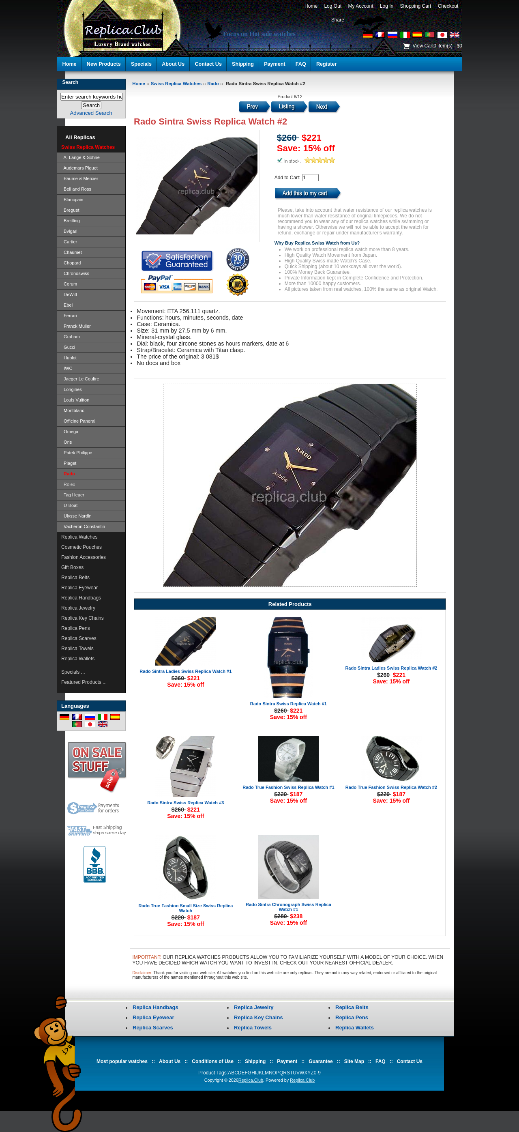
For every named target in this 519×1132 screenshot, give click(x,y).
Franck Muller (76, 326)
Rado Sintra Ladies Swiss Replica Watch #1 (185, 671)
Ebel (67, 305)
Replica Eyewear (79, 588)
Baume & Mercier (79, 178)
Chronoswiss (75, 273)
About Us (173, 64)
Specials (141, 64)
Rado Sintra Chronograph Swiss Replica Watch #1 (288, 907)
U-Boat (69, 505)
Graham (70, 336)
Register (326, 64)
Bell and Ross (76, 189)
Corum (69, 283)
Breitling (70, 220)
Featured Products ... (84, 682)
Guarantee (320, 1061)
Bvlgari (69, 231)
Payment (274, 64)
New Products (104, 64)
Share (337, 20)
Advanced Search (91, 113)
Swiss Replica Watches (176, 83)
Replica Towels (77, 648)
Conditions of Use (213, 1061)
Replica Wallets (77, 659)
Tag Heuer (72, 494)
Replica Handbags (81, 598)
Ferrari (69, 315)
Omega (69, 431)
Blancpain (72, 199)
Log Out (333, 6)
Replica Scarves (79, 638)
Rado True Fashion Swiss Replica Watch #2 (391, 787)
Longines (71, 389)
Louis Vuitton (75, 399)
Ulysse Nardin (76, 515)
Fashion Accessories (83, 557)
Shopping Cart (415, 6)
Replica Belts (75, 577)
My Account (360, 6)
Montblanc (72, 410)
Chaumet (71, 252)
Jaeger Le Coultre (80, 378)
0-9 (317, 1073)
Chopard (71, 262)
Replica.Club (250, 1080)
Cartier (69, 241)
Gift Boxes (72, 567)
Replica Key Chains (82, 618)
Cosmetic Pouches (81, 547)
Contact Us (208, 64)
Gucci (68, 347)
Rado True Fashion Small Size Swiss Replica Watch (185, 908)
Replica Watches (79, 537)
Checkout (448, 6)
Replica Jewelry (78, 608)
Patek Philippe (76, 452)
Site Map (354, 1061)
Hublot (69, 357)
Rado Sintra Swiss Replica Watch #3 (185, 802)
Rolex (68, 484)
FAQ (301, 64)
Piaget (68, 463)
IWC (67, 368)
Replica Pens (75, 628)
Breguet (70, 210)
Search (70, 82)
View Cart (422, 46)
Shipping (243, 64)
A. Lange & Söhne (80, 157)
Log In (386, 6)
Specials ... (73, 672)
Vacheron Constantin (83, 526)
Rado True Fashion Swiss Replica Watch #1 (288, 787)
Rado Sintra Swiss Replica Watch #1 (288, 703)
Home (311, 6)
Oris (66, 442)
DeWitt (69, 294)
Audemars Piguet (79, 167)
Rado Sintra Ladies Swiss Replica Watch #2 (391, 668)
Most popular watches (122, 1061)
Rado (213, 83)
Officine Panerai (78, 421)
